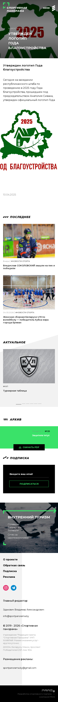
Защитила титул (40, 435)
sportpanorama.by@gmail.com (19, 668)
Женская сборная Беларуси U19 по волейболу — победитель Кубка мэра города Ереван (26, 320)
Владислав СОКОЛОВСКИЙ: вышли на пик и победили (29, 267)
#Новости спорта (20, 261)
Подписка (10, 571)
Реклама (9, 576)
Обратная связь (14, 565)
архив (12, 419)
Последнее (16, 217)
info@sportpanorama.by (16, 616)
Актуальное (14, 342)
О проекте (10, 559)
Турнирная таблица (15, 390)
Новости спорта (17, 28)
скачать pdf (31, 447)
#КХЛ (5, 386)
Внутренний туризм (29, 517)
